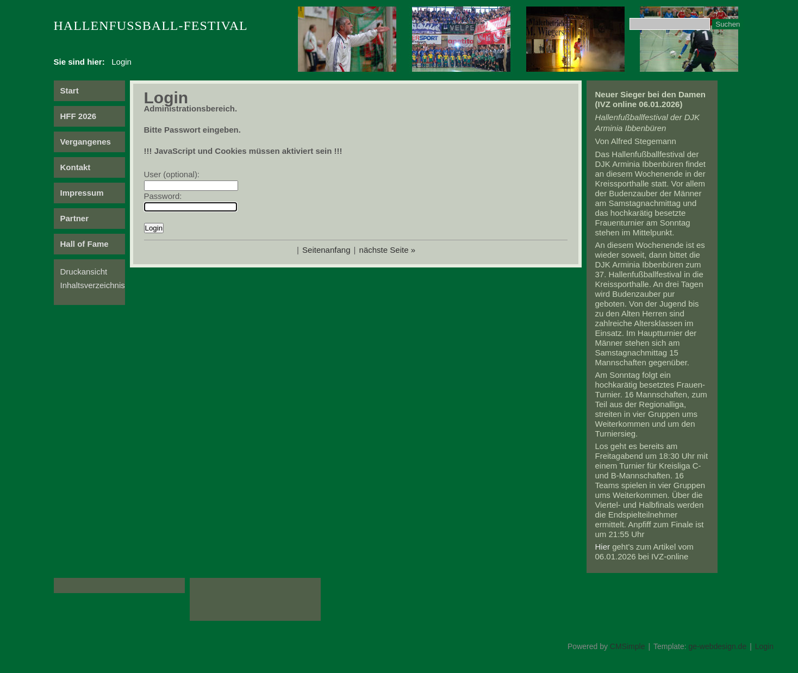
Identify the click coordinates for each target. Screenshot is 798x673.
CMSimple (627, 646)
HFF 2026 (78, 116)
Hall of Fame (84, 243)
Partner (74, 218)
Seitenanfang (326, 249)
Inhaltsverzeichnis (92, 285)
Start (69, 90)
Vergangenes (85, 141)
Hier (602, 546)
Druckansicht (84, 271)
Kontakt (75, 167)
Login (764, 646)
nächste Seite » (387, 249)
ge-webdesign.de (718, 646)
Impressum (82, 192)
